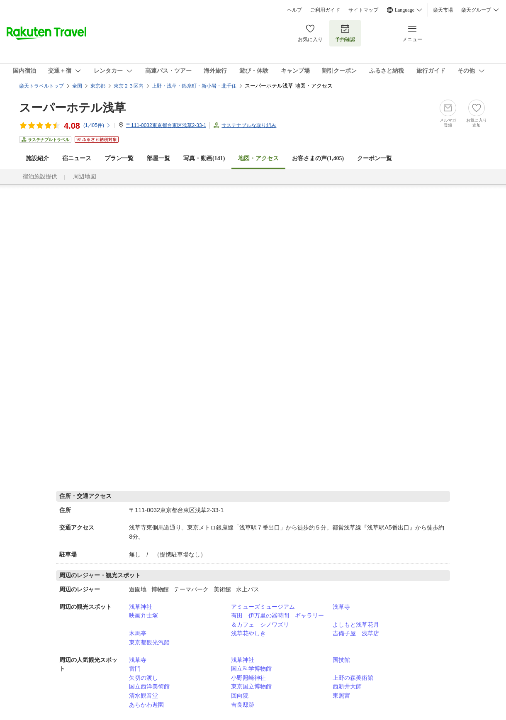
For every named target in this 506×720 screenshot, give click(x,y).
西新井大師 (347, 686)
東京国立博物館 (251, 686)
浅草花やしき (248, 633)
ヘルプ (294, 10)
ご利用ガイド (325, 10)
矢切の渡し (143, 677)
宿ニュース (76, 158)
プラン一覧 (119, 158)
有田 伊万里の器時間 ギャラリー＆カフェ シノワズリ (277, 620)
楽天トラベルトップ (41, 86)
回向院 (239, 695)
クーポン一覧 (374, 158)
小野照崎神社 (248, 677)
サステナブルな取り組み (248, 125)
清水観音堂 (143, 695)
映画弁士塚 (143, 615)
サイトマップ (363, 10)
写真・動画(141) (204, 158)
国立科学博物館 (251, 668)
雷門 (135, 668)
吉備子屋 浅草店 (356, 633)
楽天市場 (443, 10)
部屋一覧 (158, 158)
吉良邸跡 (242, 704)
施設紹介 (37, 158)
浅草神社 (140, 606)
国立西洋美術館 (149, 686)
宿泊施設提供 (39, 176)
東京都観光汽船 (149, 642)
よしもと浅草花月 (356, 624)
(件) (97, 125)
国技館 (341, 660)
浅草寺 (341, 606)
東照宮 (341, 695)
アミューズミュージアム (263, 606)
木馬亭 (137, 633)
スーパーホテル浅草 (72, 107)
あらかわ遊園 (146, 704)
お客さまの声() (318, 158)
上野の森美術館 (353, 677)
